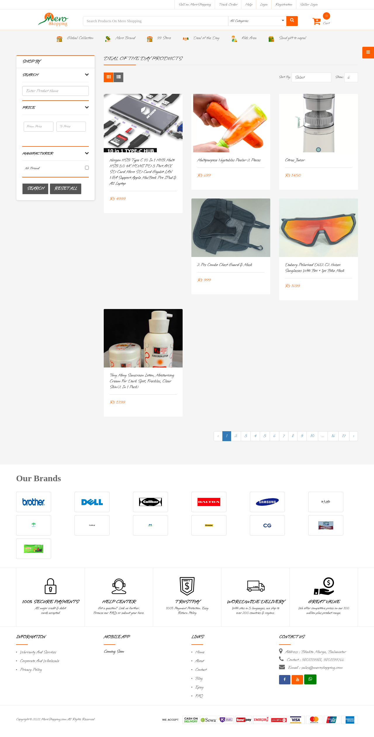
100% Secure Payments (50, 602)
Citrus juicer (295, 160)
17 (344, 436)
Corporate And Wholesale (39, 661)
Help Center (119, 602)
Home (200, 652)
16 (333, 436)
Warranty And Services (38, 652)
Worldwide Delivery (255, 602)
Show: (339, 77)
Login (264, 4)
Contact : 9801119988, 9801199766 (315, 660)
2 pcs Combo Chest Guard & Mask (224, 265)
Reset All (65, 188)
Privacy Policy (31, 670)
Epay (199, 687)
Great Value (324, 602)
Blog (198, 678)
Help (248, 4)
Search (35, 188)
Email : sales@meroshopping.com (315, 668)
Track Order (228, 4)
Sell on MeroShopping (195, 4)
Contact (200, 670)
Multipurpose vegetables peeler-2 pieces (229, 160)
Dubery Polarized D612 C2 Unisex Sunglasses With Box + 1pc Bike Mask (314, 268)
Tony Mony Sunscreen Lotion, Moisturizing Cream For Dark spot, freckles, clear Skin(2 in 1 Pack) (142, 381)
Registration (283, 4)
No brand (32, 168)
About (199, 661)
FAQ (199, 696)
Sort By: (285, 77)
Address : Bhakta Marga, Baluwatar (315, 652)
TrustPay (187, 602)
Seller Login (309, 4)
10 (312, 436)
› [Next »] (353, 436)
